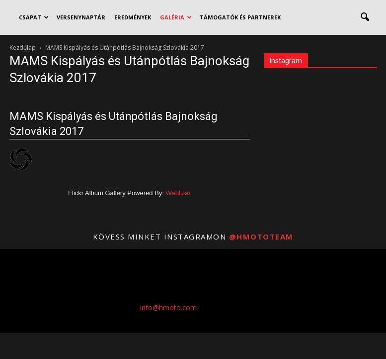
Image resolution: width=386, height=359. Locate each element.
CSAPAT (34, 17)
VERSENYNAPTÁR (81, 17)
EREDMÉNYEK (132, 17)
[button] (365, 17)
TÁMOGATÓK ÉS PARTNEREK (240, 17)
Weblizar (178, 193)
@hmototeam (261, 236)
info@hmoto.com (168, 307)
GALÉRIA (176, 17)
